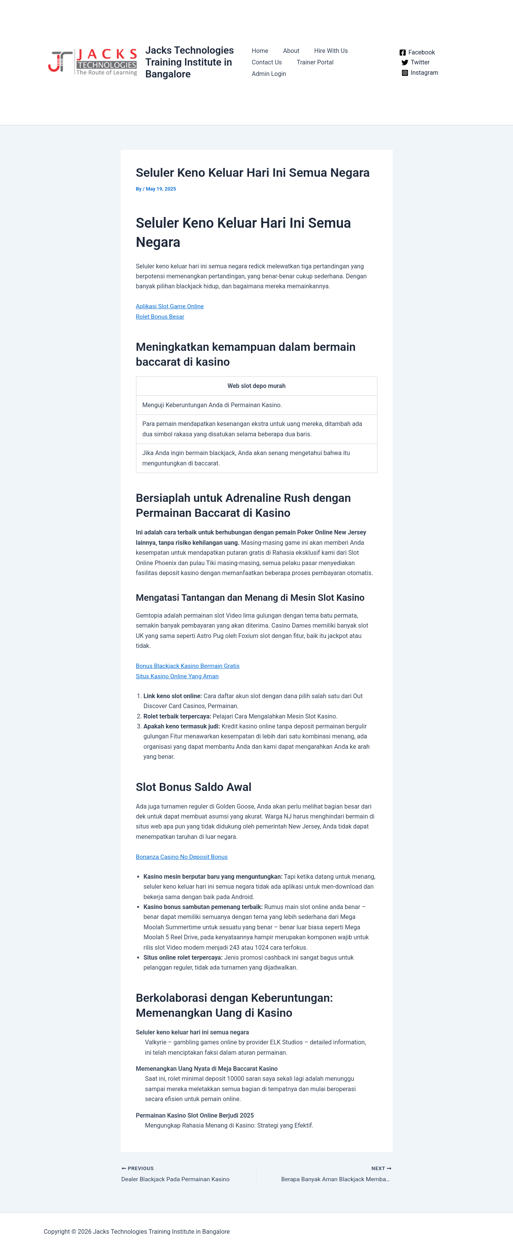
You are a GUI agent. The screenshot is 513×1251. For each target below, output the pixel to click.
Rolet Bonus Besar (161, 316)
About (288, 56)
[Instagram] (417, 72)
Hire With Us (326, 56)
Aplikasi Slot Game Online (171, 306)
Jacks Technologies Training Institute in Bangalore (190, 62)
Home (260, 56)
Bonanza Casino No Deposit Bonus (183, 856)
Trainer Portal (312, 68)
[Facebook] (414, 52)
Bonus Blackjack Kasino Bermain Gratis (189, 665)
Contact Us (267, 68)
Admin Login (360, 68)
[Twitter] (413, 62)
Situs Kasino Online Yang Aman (178, 675)
